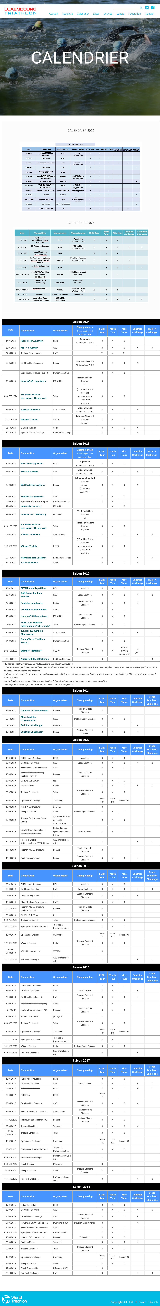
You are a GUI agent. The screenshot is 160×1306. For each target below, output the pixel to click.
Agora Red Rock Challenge (35, 659)
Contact (149, 13)
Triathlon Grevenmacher (33, 609)
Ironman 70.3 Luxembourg (34, 616)
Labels (120, 13)
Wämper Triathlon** (31, 650)
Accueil (53, 13)
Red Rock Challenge (31, 725)
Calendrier (83, 13)
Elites (96, 13)
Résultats (67, 13)
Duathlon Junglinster (32, 603)
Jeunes (108, 13)
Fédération (134, 13)
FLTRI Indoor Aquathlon (33, 588)
